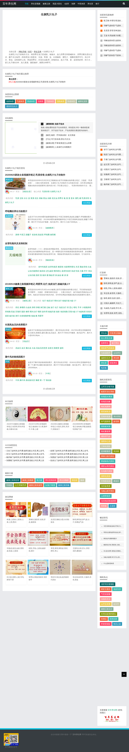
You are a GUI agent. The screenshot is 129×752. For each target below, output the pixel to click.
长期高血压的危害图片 (16, 324)
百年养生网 (9, 3)
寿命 (90, 271)
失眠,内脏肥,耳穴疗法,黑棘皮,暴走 (115, 557)
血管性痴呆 (52, 267)
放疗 (52, 307)
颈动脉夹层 (30, 380)
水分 (26, 198)
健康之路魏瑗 (27, 480)
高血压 (8, 329)
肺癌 (34, 307)
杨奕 (48, 135)
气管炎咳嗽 (105, 594)
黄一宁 (42, 380)
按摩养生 (104, 343)
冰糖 (49, 198)
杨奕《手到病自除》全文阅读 (63, 135)
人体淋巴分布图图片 (63, 147)
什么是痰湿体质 (109, 563)
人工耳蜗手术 (20, 485)
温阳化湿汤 (105, 476)
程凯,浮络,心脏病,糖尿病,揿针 (116, 288)
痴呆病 (42, 271)
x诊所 (66, 4)
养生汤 (104, 333)
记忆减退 (49, 271)
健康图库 (50, 147)
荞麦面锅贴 (105, 624)
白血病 (28, 307)
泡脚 (73, 4)
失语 (77, 267)
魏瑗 (82, 480)
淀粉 (21, 198)
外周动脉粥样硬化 (108, 614)
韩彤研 (74, 480)
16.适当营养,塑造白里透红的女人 (114, 551)
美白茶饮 (117, 416)
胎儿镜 (39, 480)
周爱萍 (40, 316)
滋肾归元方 (105, 358)
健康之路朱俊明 (35, 485)
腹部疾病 (50, 124)
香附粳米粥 (105, 426)
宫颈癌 (18, 312)
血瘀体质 (10, 101)
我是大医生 (57, 4)
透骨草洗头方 (11, 106)
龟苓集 (104, 368)
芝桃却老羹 (105, 416)
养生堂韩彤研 (50, 480)
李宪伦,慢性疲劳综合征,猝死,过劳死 (115, 532)
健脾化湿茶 (82, 101)
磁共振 (12, 316)
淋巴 (17, 316)
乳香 (17, 198)
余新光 (50, 348)
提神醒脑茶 (105, 451)
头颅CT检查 (50, 485)
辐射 (58, 312)
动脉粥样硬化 (69, 267)
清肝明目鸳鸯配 (107, 584)
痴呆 (44, 275)
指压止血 (117, 624)
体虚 (73, 271)
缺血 (59, 275)
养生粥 (116, 358)
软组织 (89, 312)
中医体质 (81, 4)
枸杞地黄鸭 (105, 406)
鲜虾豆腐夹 (105, 589)
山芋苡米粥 (105, 604)
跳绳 (17, 235)
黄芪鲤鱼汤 (105, 411)
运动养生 (117, 353)
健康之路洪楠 (63, 485)
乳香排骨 (46, 191)
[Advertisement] (49, 33)
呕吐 (75, 307)
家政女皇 (9, 179)
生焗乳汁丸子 (55, 191)
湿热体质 (60, 101)
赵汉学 (116, 604)
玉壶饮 (112, 506)
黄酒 (32, 198)
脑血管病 (83, 267)
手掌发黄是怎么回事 (63, 143)
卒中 (86, 271)
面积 (38, 275)
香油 (45, 198)
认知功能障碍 (33, 271)
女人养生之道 (106, 338)
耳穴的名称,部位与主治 (60, 139)
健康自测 (50, 143)
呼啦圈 (47, 235)
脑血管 (52, 275)
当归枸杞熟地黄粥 (108, 501)
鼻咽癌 (22, 307)
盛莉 (62, 348)
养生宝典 (37, 52)
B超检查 (82, 312)
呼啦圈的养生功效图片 (16, 211)
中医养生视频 (115, 333)
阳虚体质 (71, 101)
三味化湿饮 (105, 446)
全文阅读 (87, 203)
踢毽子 (28, 235)
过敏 (48, 307)
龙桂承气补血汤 (107, 348)
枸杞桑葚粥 (105, 431)
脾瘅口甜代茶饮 (107, 456)
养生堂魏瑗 (64, 480)
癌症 (17, 307)
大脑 (81, 271)
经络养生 (113, 363)
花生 (36, 198)
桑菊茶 (116, 481)
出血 (89, 267)
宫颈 (70, 312)
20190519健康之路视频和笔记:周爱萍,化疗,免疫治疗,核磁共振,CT (37, 284)
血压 (23, 348)
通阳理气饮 (105, 436)
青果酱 (104, 506)
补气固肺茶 (105, 421)
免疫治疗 (50, 301)
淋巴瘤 (43, 307)
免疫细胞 (64, 312)
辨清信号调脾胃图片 (110, 538)
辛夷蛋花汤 (105, 481)
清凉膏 (116, 451)
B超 (71, 301)
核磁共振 (66, 301)
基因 (7, 316)
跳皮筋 (40, 235)
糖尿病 (60, 267)
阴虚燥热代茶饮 (107, 461)
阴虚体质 (31, 101)
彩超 (13, 312)
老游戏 (34, 235)
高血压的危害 (41, 348)
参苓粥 (116, 421)
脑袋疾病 (9, 248)
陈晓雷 (56, 348)
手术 (79, 307)
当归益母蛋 (105, 486)
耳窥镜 (9, 485)
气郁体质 (50, 101)
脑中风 (22, 380)
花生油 (54, 198)
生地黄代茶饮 (106, 471)
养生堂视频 (35, 4)
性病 (77, 271)
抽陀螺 (53, 235)
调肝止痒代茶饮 (107, 466)
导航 (27, 4)
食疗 (97, 4)
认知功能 (31, 275)
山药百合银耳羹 (107, 387)
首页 (30, 52)
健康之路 (46, 4)
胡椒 (41, 198)
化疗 (44, 301)
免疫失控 (117, 589)
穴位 (48, 139)
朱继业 (104, 619)
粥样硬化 (57, 271)
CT (75, 301)
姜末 (73, 198)
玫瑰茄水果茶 (106, 397)
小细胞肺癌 (86, 307)
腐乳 (77, 198)
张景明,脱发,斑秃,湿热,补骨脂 (116, 313)
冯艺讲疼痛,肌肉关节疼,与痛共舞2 (115, 526)
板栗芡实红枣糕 (107, 392)
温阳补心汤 (105, 441)
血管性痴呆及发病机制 (16, 243)
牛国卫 (22, 235)
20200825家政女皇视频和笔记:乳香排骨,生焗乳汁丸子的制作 (41, 82)
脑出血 (28, 348)
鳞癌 (27, 312)
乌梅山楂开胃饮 (107, 491)
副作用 (45, 312)
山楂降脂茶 (105, 496)
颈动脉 (48, 380)
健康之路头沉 (106, 609)
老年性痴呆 (43, 267)
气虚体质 (20, 101)
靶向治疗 (58, 301)
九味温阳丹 (105, 353)
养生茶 (90, 4)
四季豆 (60, 198)
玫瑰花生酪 (105, 401)
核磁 (33, 316)
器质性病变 (66, 271)
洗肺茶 (40, 101)
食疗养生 (115, 343)
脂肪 (23, 312)
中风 (7, 361)
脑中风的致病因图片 (15, 357)
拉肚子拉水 (59, 124)
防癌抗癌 (113, 619)
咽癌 (40, 312)
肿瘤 (38, 307)
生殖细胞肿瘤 (25, 316)
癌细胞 (8, 312)
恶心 (71, 307)
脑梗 (37, 380)
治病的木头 (105, 599)
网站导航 (22, 52)
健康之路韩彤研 (12, 480)
